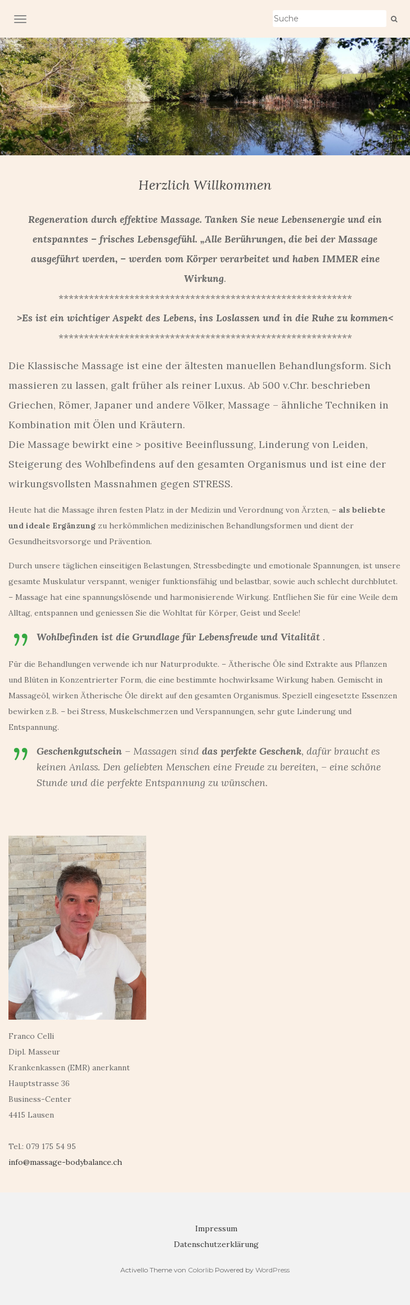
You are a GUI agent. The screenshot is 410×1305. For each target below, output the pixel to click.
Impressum (216, 1228)
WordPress (272, 1270)
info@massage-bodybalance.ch (65, 1162)
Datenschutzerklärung (216, 1244)
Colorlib (200, 1270)
